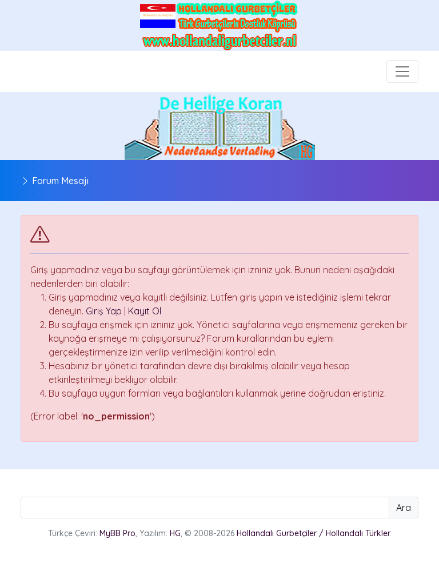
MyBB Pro (117, 533)
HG (175, 533)
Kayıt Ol (144, 311)
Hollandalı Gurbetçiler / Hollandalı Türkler (313, 533)
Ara (403, 507)
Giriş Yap (104, 311)
